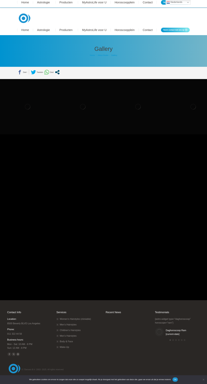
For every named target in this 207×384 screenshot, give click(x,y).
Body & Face (66, 341)
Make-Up (64, 347)
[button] (170, 340)
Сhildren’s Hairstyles (70, 330)
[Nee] (203, 379)
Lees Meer (150, 3)
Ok (175, 379)
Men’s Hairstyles (68, 324)
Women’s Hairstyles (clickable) (75, 319)
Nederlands (174, 2)
